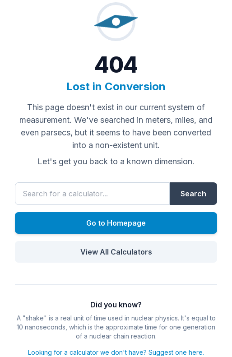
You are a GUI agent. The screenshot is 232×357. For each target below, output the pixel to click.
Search (193, 193)
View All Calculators (116, 251)
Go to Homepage (116, 222)
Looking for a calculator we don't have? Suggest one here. (116, 352)
